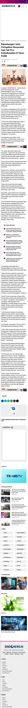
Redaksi (7, 654)
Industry (4, 667)
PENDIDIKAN (20, 557)
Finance (4, 663)
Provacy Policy (21, 652)
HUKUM (19, 541)
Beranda (3, 40)
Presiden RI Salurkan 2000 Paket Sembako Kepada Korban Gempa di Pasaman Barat (19, 506)
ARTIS (5, 532)
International (5, 669)
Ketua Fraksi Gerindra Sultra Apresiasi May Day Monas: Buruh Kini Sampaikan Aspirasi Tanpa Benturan (14, 254)
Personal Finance (6, 672)
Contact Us (14, 652)
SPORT (18, 565)
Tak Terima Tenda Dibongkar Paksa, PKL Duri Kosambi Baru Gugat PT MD (19, 491)
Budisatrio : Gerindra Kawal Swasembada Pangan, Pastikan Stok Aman (13, 236)
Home (4, 652)
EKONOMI (19, 536)
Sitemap (12, 654)
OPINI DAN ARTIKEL (8, 557)
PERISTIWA (6, 561)
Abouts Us (8, 652)
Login (22, 654)
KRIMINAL (6, 553)
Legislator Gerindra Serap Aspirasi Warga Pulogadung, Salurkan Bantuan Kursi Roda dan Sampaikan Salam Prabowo (14, 260)
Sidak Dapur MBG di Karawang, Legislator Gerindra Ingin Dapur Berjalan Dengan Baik (13, 248)
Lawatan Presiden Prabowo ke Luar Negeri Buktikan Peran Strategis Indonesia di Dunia (19, 522)
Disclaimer (17, 654)
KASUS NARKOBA (8, 549)
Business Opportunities (7, 671)
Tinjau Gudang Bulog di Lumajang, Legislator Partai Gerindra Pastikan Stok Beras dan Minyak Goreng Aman (14, 242)
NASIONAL (19, 553)
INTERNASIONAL (21, 545)
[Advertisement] (14, 25)
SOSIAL (5, 565)
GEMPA (5, 541)
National (4, 662)
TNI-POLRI (6, 569)
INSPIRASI (6, 545)
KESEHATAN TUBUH (22, 549)
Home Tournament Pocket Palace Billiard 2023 (18, 498)
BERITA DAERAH (21, 532)
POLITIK (7, 40)
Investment (4, 665)
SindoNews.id (12, 88)
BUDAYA (6, 536)
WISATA (19, 569)
